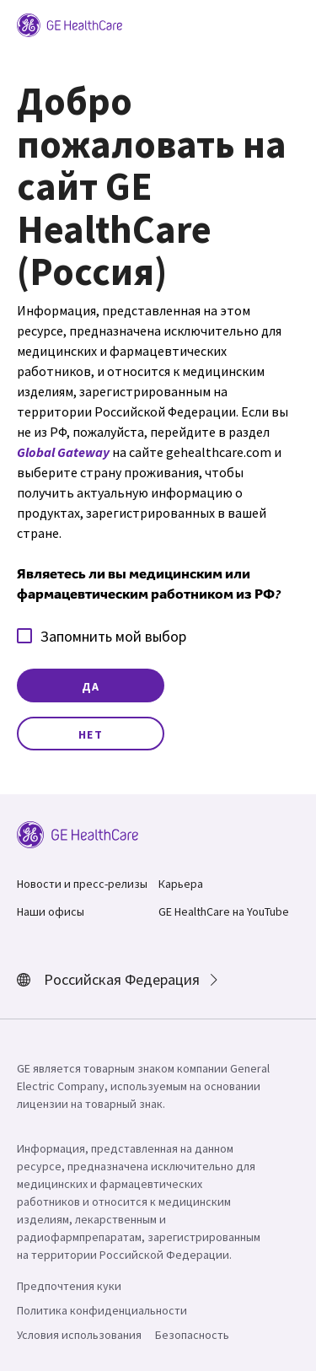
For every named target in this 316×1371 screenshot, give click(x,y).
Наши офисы (50, 911)
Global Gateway (63, 452)
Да (91, 686)
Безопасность (192, 1334)
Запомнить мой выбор (101, 636)
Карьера (180, 883)
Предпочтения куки (69, 1285)
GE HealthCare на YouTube (223, 911)
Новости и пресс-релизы (82, 883)
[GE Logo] (69, 23)
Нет (91, 734)
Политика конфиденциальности (102, 1310)
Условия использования (79, 1334)
